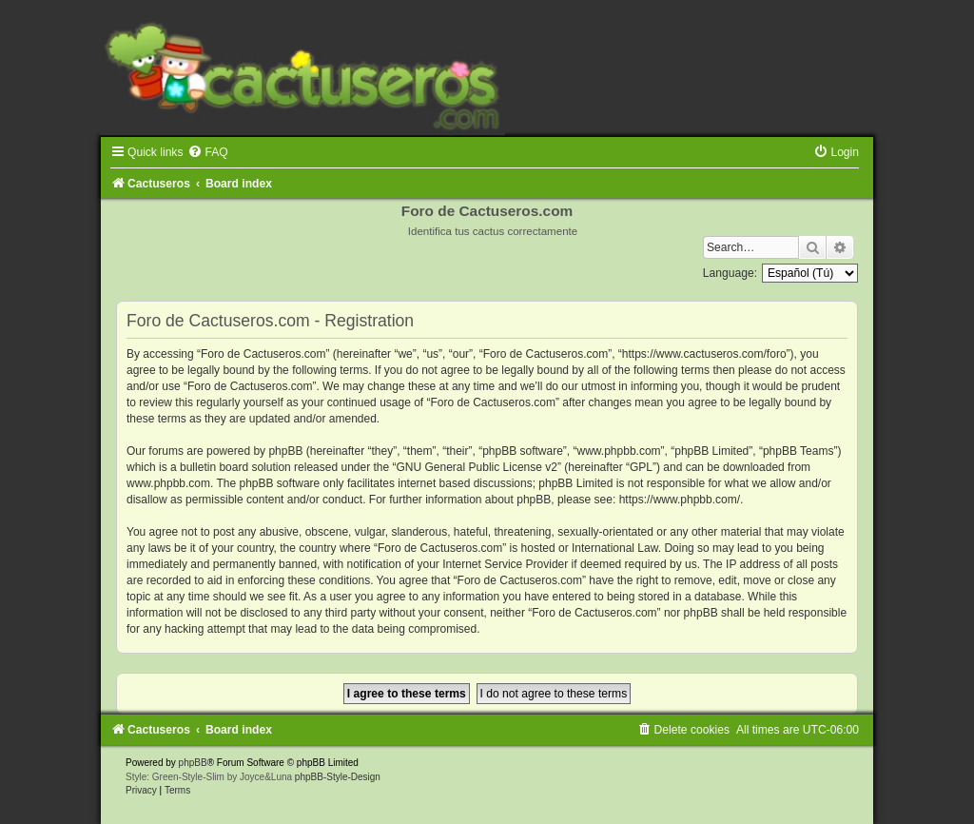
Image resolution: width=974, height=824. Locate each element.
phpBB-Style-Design (337, 777)
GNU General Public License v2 (477, 467)
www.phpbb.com (168, 483)
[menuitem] (207, 152)
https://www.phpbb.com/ (679, 499)
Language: (730, 273)
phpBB (193, 762)
